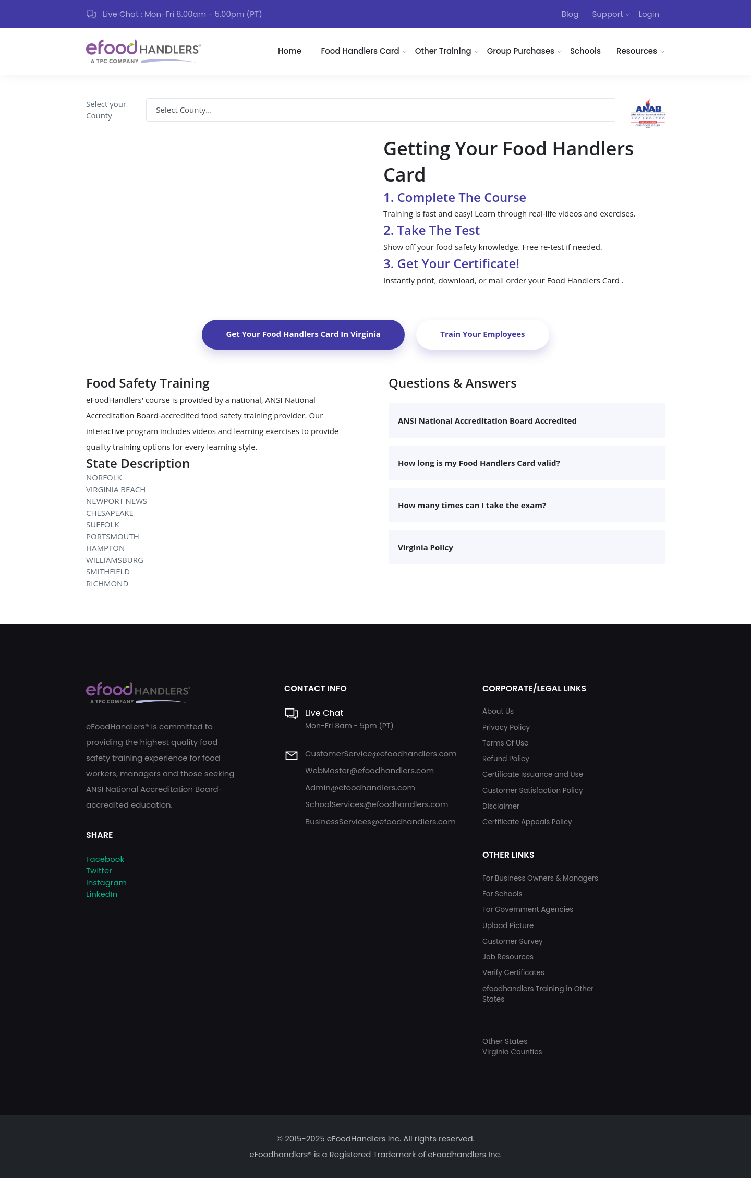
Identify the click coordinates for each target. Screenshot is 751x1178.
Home (289, 50)
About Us (498, 711)
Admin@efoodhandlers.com (360, 787)
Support (607, 13)
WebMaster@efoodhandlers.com (369, 770)
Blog (570, 13)
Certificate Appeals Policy (527, 822)
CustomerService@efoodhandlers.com (381, 753)
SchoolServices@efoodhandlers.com (376, 804)
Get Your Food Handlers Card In (303, 334)
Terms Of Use (505, 743)
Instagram (106, 882)
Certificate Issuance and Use (532, 774)
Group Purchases (520, 50)
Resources (636, 50)
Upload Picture (508, 926)
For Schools (502, 894)
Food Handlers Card (360, 50)
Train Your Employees (482, 334)
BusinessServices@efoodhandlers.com (380, 821)
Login (648, 13)
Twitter (99, 870)
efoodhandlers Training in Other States (537, 994)
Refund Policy (505, 759)
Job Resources (508, 957)
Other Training (443, 50)
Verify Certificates (513, 973)
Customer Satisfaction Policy (532, 791)
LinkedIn (101, 893)
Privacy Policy (506, 727)
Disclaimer (500, 806)
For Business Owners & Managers (540, 878)
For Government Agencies (527, 910)
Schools (585, 50)
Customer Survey (512, 941)
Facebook (105, 859)
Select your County (106, 110)
